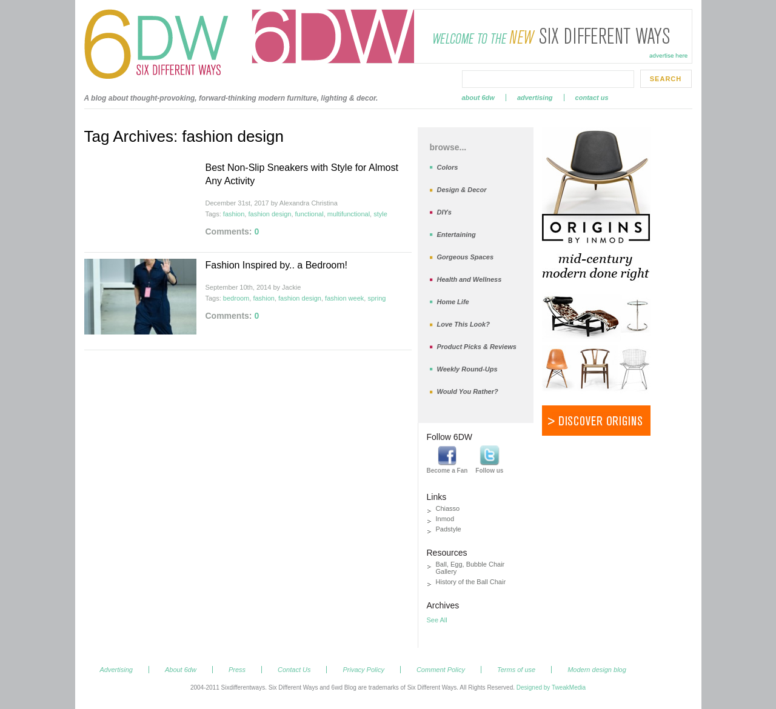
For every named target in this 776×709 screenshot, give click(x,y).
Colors (447, 167)
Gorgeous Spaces (465, 257)
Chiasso (448, 508)
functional (309, 214)
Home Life (453, 301)
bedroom (236, 298)
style (380, 214)
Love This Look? (463, 324)
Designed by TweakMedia (551, 687)
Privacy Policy (363, 669)
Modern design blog (596, 669)
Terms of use (516, 669)
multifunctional (348, 214)
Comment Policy (440, 669)
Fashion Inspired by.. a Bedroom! (277, 265)
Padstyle (448, 529)
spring (376, 298)
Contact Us (592, 97)
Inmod (445, 518)
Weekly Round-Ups (467, 369)
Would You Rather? (467, 391)
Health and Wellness (469, 279)
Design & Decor (462, 189)
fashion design (269, 214)
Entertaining (456, 234)
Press (237, 669)
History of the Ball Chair (471, 581)
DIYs (444, 212)
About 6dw (478, 97)
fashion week (344, 298)
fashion (233, 214)
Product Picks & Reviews (477, 346)
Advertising (535, 97)
